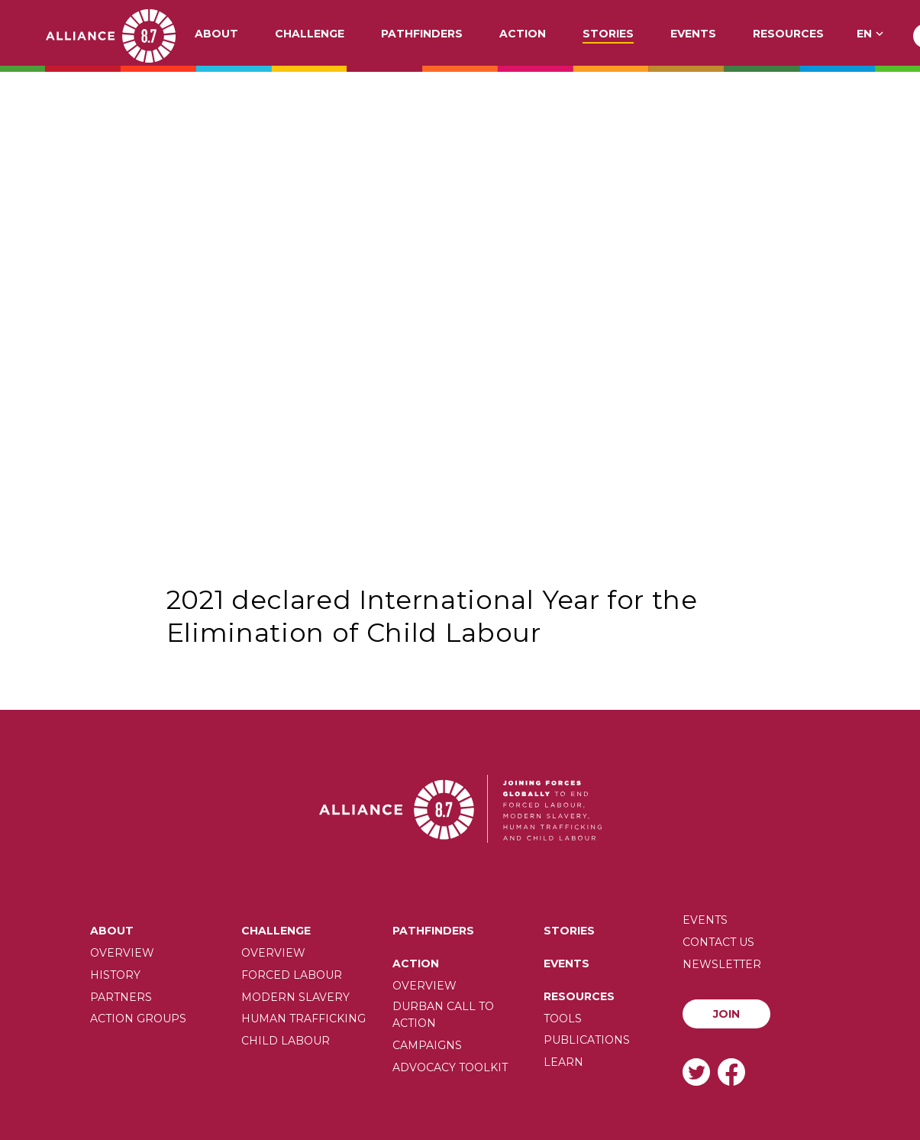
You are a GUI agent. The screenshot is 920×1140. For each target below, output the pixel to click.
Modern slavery (295, 997)
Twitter (696, 1072)
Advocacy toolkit (450, 1067)
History (115, 975)
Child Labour (285, 1041)
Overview (122, 953)
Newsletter (722, 964)
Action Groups (138, 1018)
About (216, 34)
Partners (121, 997)
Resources (788, 34)
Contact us (718, 942)
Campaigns (427, 1045)
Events (693, 34)
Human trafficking (303, 1018)
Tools (563, 1018)
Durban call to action (443, 1014)
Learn (563, 1062)
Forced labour (291, 975)
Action (522, 34)
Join (726, 1014)
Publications (587, 1040)
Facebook (731, 1072)
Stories (608, 34)
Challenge (309, 34)
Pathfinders (422, 34)
